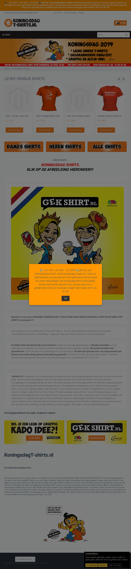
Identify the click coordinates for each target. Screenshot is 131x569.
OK (65, 298)
